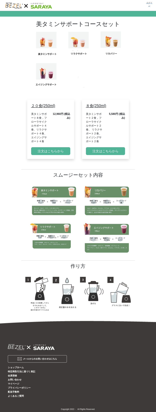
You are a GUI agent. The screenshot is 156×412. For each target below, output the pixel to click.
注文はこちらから (51, 151)
